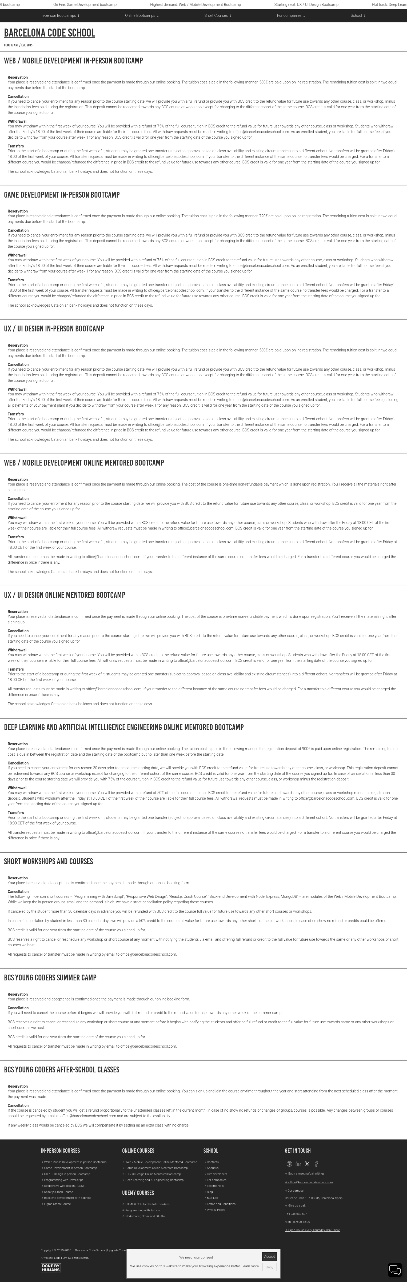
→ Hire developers (215, 1174)
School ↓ (358, 15)
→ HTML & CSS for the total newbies (146, 1204)
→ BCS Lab (211, 1198)
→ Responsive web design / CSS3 (63, 1186)
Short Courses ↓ (218, 15)
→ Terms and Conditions (220, 1204)
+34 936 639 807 (296, 1214)
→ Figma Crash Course (56, 1204)
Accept (269, 1257)
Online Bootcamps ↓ (142, 15)
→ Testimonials (214, 1186)
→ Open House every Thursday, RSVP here (312, 1230)
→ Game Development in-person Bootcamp (69, 1168)
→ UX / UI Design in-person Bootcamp (65, 1174)
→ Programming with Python (141, 1210)
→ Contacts (211, 1162)
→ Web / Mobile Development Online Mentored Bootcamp (159, 1162)
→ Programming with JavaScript (62, 1180)
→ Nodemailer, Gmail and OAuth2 (144, 1216)
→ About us (211, 1168)
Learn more (250, 1266)
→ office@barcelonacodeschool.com (309, 1182)
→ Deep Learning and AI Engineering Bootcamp (153, 1180)
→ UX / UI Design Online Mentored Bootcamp (151, 1174)
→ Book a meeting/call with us (304, 1173)
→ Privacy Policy (214, 1210)
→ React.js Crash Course (57, 1192)
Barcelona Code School (49, 32)
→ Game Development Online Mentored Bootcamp (155, 1168)
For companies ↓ (291, 15)
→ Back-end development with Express (66, 1198)
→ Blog (208, 1192)
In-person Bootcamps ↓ (60, 15)
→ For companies (215, 1180)
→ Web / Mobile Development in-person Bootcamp (74, 1162)
